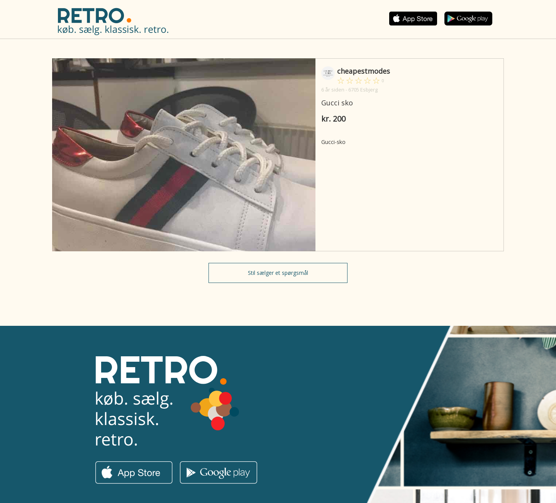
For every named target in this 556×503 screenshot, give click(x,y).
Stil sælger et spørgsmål (278, 272)
